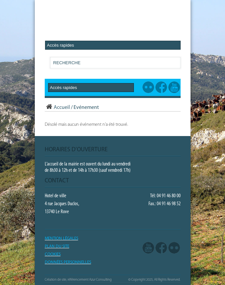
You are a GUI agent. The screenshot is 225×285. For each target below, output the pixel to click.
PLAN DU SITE (57, 246)
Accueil (57, 107)
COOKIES (53, 254)
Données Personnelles (68, 262)
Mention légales (61, 238)
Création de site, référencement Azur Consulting (78, 280)
